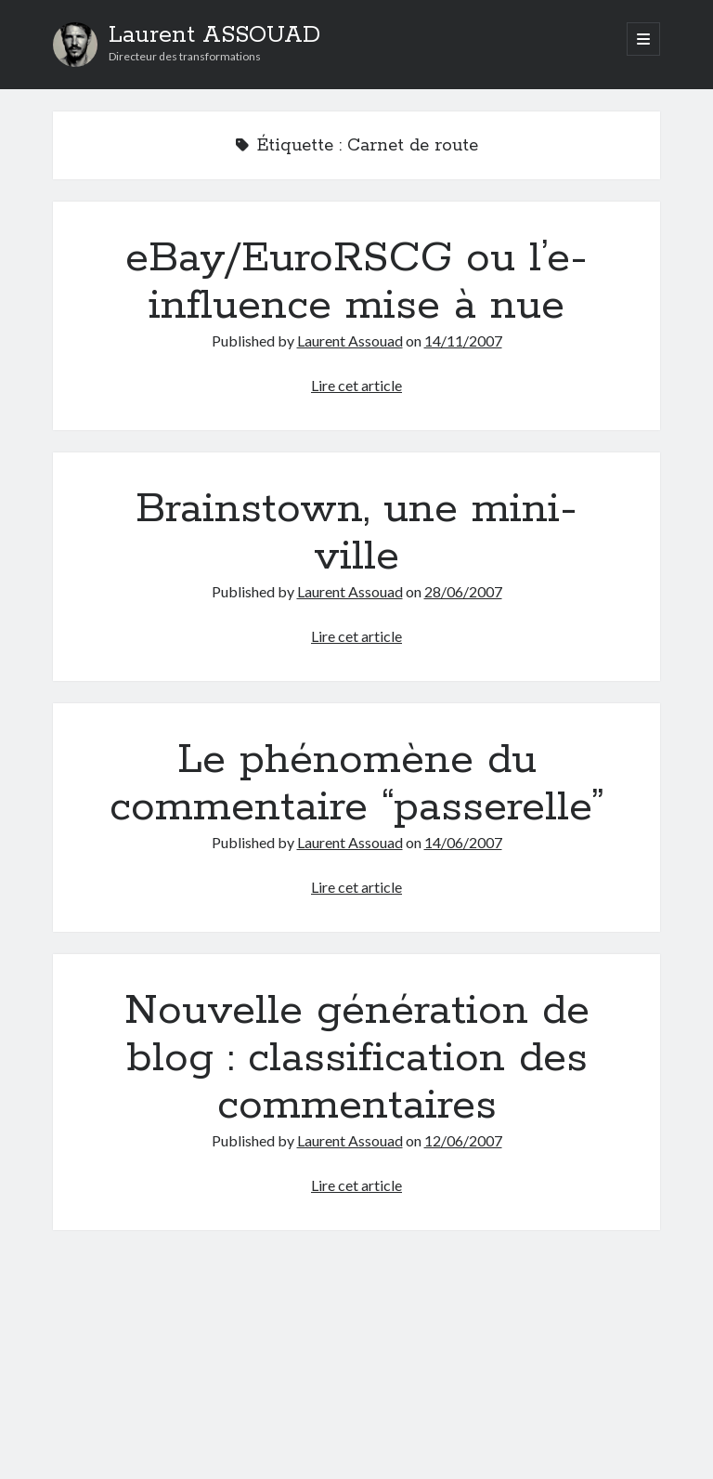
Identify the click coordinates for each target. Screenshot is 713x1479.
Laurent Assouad (350, 340)
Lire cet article (356, 385)
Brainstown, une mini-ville (356, 532)
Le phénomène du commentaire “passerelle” (356, 783)
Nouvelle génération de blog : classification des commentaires (357, 1058)
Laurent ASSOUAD (214, 35)
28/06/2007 (463, 591)
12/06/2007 (463, 1140)
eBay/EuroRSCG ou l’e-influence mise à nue (356, 282)
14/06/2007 (463, 842)
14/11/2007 (463, 340)
